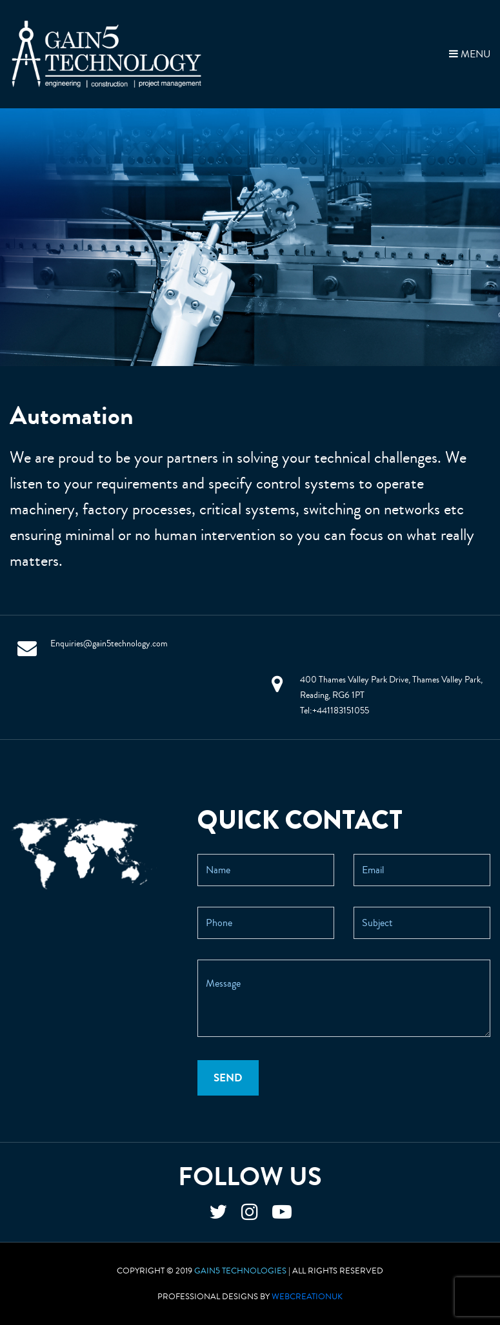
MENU (469, 54)
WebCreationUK (307, 1296)
